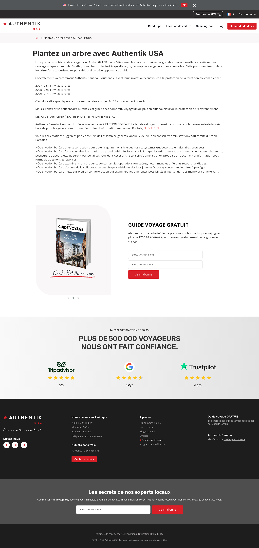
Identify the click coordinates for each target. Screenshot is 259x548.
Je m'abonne (143, 274)
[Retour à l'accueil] (37, 38)
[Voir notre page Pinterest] (23, 445)
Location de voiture (178, 26)
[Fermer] (194, 5)
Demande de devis (242, 26)
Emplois (144, 435)
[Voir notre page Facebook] (6, 445)
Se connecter (248, 14)
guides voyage (233, 420)
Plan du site (157, 533)
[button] (231, 14)
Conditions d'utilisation (137, 533)
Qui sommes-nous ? (150, 422)
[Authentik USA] (21, 25)
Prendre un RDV (208, 14)
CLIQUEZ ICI (151, 128)
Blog (220, 26)
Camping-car (204, 26)
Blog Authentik (147, 431)
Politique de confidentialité (109, 533)
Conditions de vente (152, 440)
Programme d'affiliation (152, 444)
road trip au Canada (234, 439)
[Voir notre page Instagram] (15, 445)
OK (184, 5)
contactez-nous (84, 459)
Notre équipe (147, 427)
